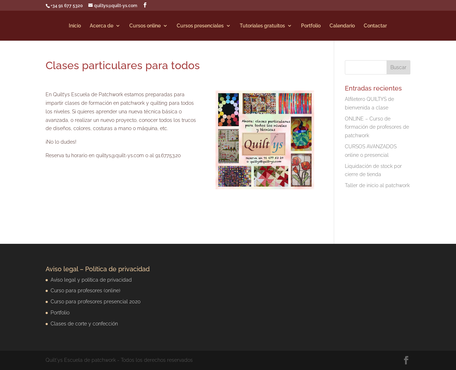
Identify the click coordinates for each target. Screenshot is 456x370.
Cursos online (145, 26)
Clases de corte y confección (84, 324)
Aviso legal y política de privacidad (91, 280)
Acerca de (101, 26)
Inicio (75, 26)
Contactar (375, 26)
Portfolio (311, 26)
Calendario (342, 26)
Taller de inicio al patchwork (377, 185)
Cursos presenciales (200, 26)
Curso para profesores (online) (85, 290)
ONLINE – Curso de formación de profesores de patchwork (377, 127)
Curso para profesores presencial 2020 (96, 301)
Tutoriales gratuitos (262, 26)
